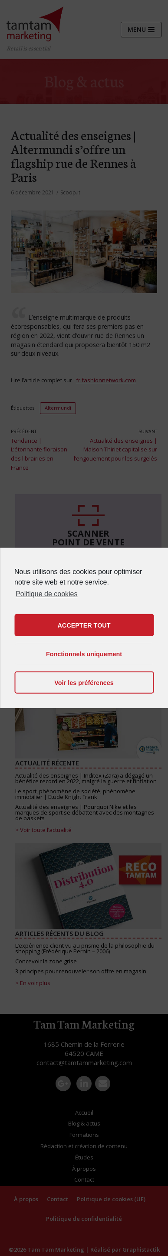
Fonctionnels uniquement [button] (84, 654)
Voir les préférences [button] (84, 682)
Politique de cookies (46, 594)
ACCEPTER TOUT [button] (83, 625)
